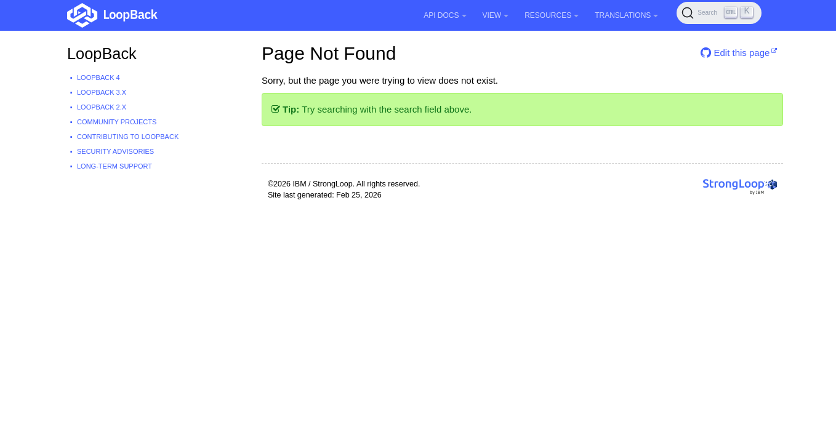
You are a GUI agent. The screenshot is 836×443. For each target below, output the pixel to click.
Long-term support (114, 166)
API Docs (445, 15)
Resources (552, 15)
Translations (626, 15)
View (496, 15)
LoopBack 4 (98, 77)
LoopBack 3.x (101, 92)
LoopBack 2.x (101, 107)
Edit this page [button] (735, 52)
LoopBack (102, 53)
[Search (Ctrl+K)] (719, 13)
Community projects (116, 122)
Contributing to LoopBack (128, 136)
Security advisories (115, 151)
